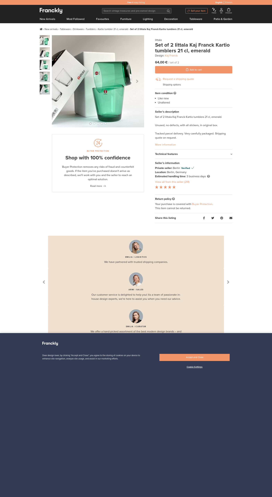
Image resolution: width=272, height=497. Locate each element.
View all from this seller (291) (172, 182)
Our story (45, 411)
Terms (43, 420)
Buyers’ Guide (113, 411)
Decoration (171, 19)
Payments (78, 424)
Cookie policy (47, 433)
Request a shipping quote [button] (178, 79)
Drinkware (78, 29)
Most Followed (75, 19)
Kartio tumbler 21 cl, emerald (113, 29)
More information (165, 144)
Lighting (148, 19)
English (44, 488)
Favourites (102, 19)
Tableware (195, 19)
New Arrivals (47, 19)
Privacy (43, 424)
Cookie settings (48, 429)
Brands (76, 429)
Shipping (77, 420)
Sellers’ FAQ (144, 416)
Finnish (57, 488)
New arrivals (51, 29)
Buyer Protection (202, 204)
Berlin (177, 168)
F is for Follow (80, 416)
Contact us (45, 416)
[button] (59, 81)
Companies (144, 420)
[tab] (193, 154)
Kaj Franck (171, 55)
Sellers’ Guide (145, 411)
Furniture (125, 19)
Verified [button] (185, 168)
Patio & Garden (223, 19)
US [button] (77, 488)
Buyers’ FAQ (112, 416)
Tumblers (91, 29)
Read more (96, 186)
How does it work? (82, 411)
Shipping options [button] (172, 84)
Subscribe (204, 363)
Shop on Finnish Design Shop (205, 467)
